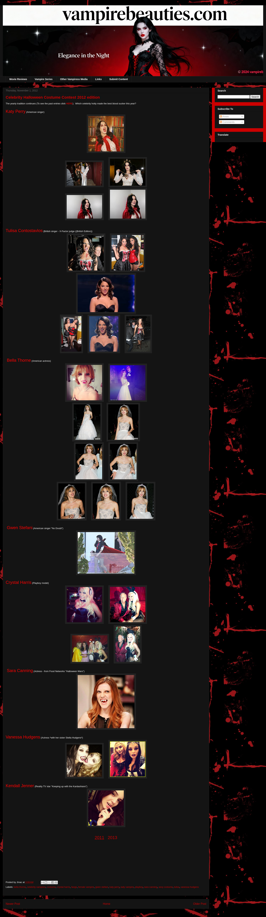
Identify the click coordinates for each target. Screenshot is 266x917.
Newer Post (13, 903)
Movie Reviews (18, 79)
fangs (74, 887)
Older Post (199, 903)
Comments (227, 122)
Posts (224, 116)
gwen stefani (101, 887)
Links (98, 79)
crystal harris (63, 887)
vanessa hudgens (190, 887)
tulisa (176, 887)
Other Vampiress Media (74, 79)
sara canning (150, 887)
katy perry (114, 887)
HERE (69, 103)
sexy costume (166, 887)
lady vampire (127, 887)
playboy (139, 887)
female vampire (86, 887)
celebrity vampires (36, 887)
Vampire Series (43, 79)
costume (51, 887)
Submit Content (118, 79)
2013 (112, 837)
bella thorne (20, 887)
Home (106, 903)
